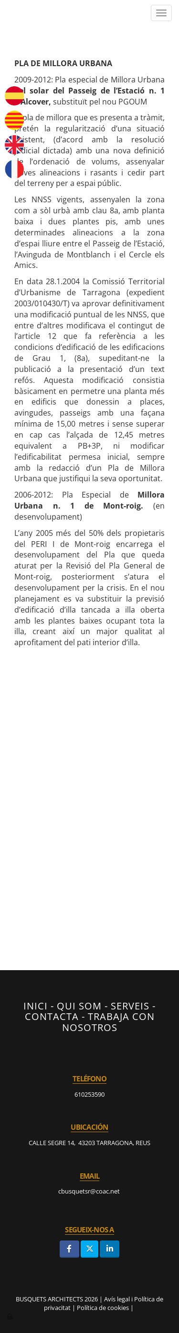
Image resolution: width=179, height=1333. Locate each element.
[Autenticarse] (10, 1316)
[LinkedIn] (109, 1248)
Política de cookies (103, 1307)
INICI (35, 1005)
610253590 (89, 1094)
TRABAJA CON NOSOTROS (108, 1021)
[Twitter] (89, 1248)
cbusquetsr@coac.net (89, 1191)
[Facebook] (69, 1248)
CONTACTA (52, 1016)
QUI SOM (79, 1005)
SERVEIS (130, 1005)
